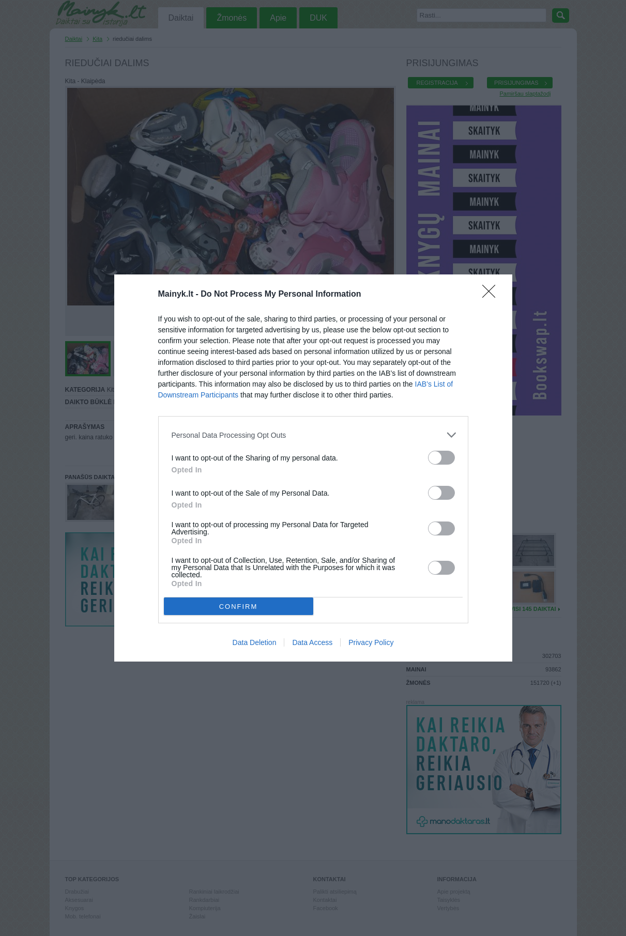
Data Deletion (255, 642)
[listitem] (313, 434)
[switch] (441, 458)
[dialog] (313, 468)
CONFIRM (238, 606)
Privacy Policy (370, 642)
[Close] (492, 294)
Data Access (312, 642)
